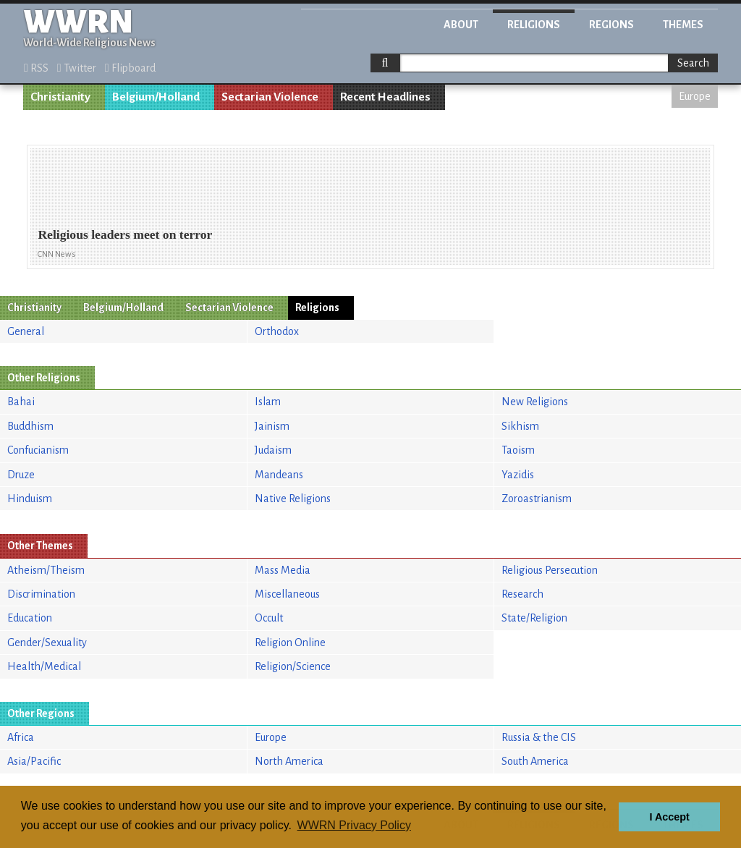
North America (289, 761)
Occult (269, 618)
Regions (611, 24)
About (461, 24)
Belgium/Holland (156, 96)
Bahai (21, 401)
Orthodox (277, 331)
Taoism (518, 450)
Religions (533, 24)
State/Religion (534, 618)
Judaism (273, 450)
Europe (695, 96)
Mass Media (282, 570)
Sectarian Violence (269, 96)
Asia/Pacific (34, 761)
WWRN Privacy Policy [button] (354, 825)
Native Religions (293, 498)
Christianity (60, 96)
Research (522, 594)
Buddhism (30, 426)
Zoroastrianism (536, 498)
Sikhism (520, 426)
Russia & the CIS (538, 737)
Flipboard (130, 68)
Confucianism (38, 450)
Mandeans (279, 474)
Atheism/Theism (46, 570)
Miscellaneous (287, 594)
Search (693, 63)
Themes (683, 24)
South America (535, 761)
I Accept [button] (669, 817)
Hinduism (29, 498)
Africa (20, 737)
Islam (268, 401)
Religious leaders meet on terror (125, 234)
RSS (36, 68)
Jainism (272, 426)
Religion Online (290, 642)
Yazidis (517, 474)
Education (29, 618)
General (25, 331)
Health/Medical (44, 666)
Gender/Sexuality (47, 642)
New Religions (534, 401)
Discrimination (41, 594)
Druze (21, 474)
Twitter (76, 68)
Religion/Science (293, 666)
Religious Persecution (549, 570)
